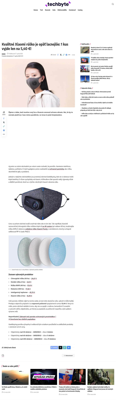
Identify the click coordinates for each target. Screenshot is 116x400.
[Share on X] (60, 54)
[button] (113, 4)
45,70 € (32, 292)
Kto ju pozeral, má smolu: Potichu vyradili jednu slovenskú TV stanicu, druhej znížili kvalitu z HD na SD (102, 67)
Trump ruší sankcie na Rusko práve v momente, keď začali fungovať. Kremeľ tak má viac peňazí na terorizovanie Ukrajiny (71, 389)
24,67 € (34, 278)
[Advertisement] (58, 25)
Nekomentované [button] (66, 356)
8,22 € (29, 281)
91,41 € (30, 285)
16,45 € (29, 295)
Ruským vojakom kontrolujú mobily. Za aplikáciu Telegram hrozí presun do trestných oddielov (99, 389)
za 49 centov (47, 226)
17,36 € (28, 288)
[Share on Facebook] (58, 54)
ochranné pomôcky (57, 169)
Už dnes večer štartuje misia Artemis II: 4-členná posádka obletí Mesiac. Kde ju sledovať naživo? (102, 77)
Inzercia (4, 53)
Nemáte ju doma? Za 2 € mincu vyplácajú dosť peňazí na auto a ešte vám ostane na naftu (101, 48)
